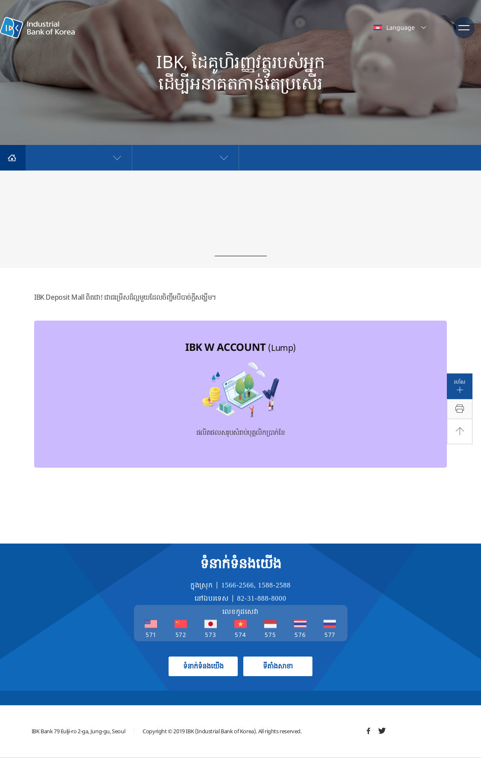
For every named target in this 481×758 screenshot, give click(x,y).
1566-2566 (237, 585)
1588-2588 (274, 585)
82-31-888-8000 (261, 598)
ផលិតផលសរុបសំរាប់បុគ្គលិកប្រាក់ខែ (240, 388)
